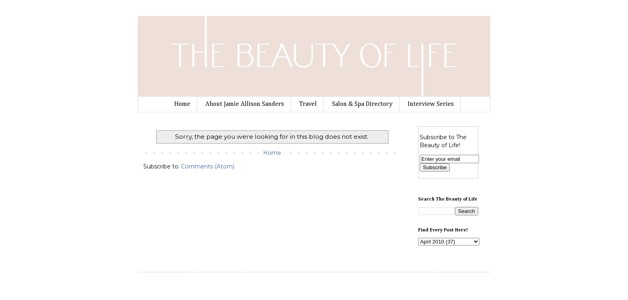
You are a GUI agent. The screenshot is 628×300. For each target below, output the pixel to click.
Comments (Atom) (207, 166)
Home (182, 104)
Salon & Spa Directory (362, 104)
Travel (308, 104)
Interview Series (431, 104)
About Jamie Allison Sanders (244, 104)
